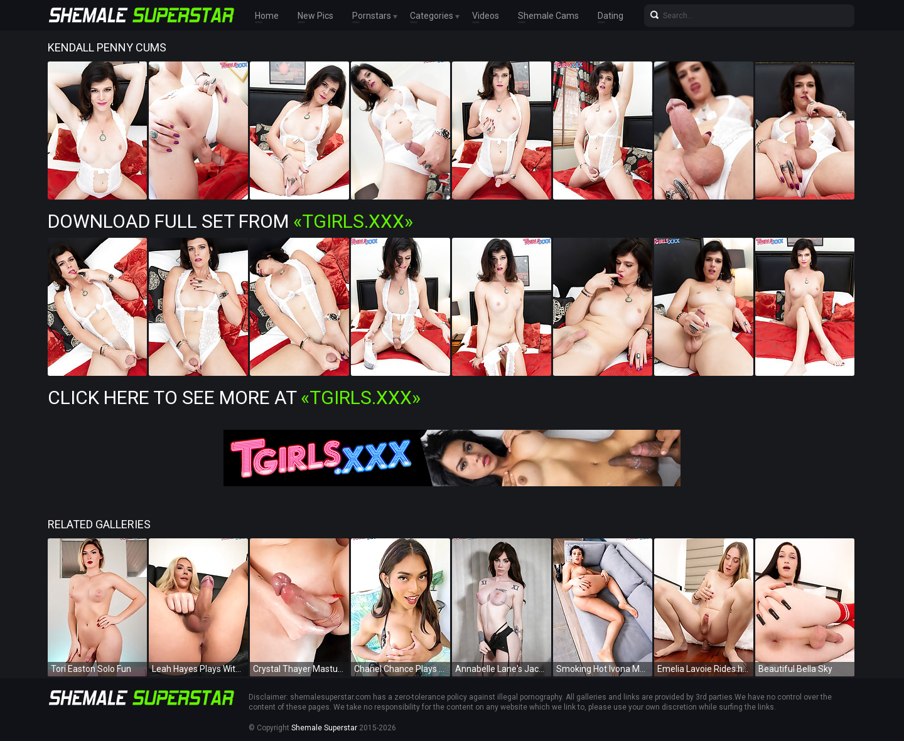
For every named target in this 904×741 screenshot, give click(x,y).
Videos (485, 16)
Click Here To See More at (234, 397)
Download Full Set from (230, 221)
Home (267, 16)
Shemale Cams (548, 16)
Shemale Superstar (324, 727)
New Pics (315, 16)
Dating (610, 16)
